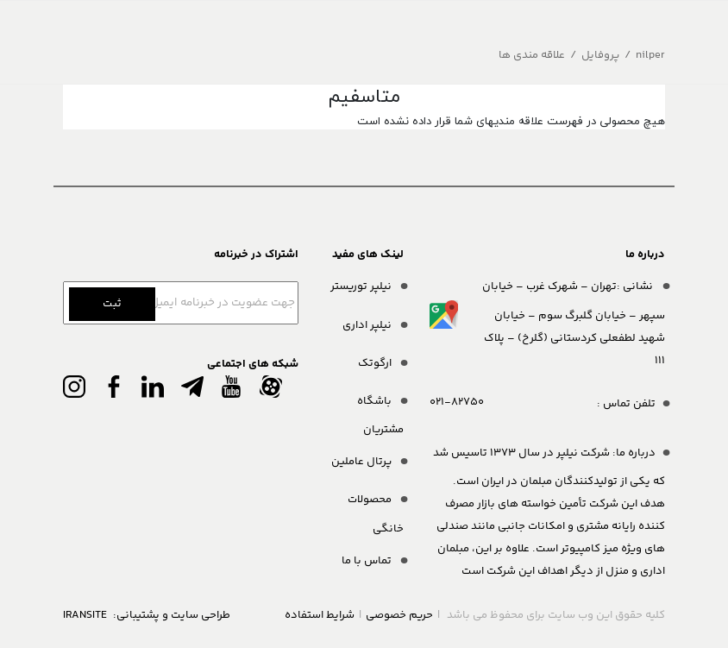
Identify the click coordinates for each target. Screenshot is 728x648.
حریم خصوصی (399, 615)
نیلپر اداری (368, 325)
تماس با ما (368, 560)
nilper (650, 55)
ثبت (112, 303)
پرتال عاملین (362, 461)
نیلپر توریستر (362, 286)
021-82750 (457, 402)
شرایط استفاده (320, 615)
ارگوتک (376, 363)
